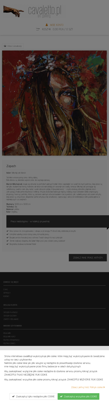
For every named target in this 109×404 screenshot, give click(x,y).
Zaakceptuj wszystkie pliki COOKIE (78, 396)
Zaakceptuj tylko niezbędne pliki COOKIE (33, 396)
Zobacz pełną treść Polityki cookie (88, 387)
